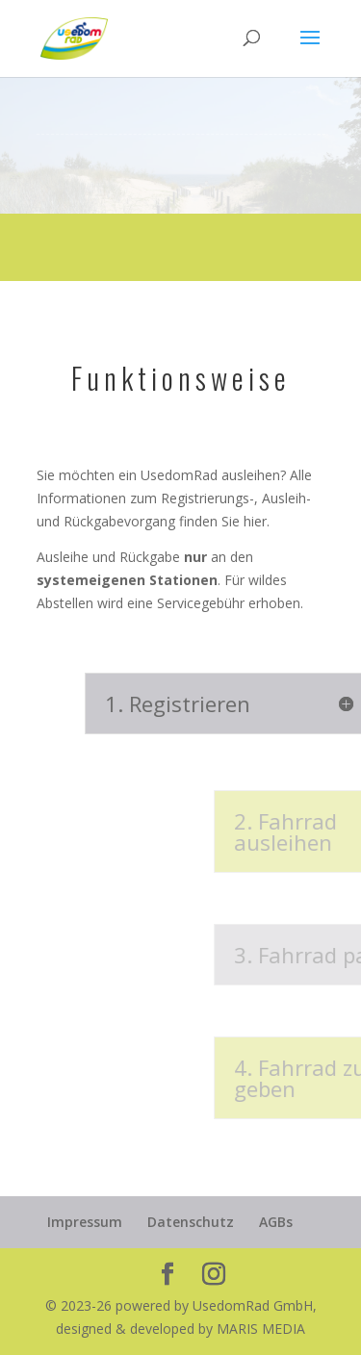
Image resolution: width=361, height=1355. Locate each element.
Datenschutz (190, 1222)
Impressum (84, 1222)
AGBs (276, 1222)
